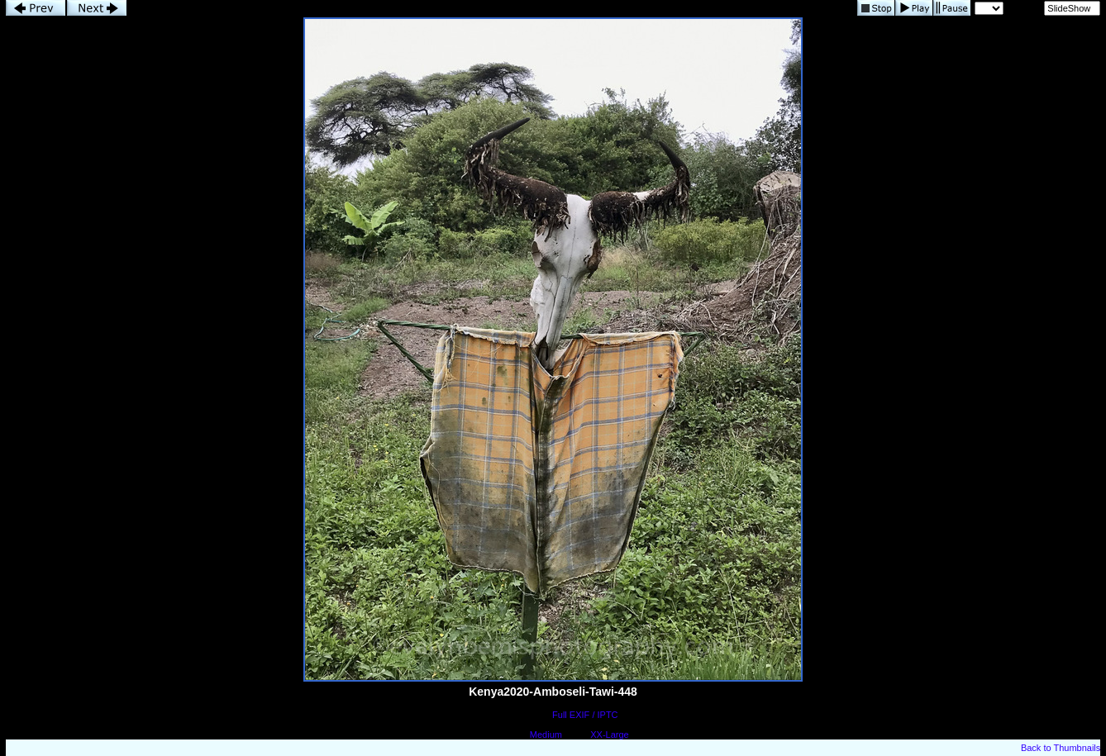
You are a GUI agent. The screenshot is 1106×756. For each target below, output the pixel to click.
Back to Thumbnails (1060, 748)
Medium (546, 734)
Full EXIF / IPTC (584, 715)
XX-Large (609, 734)
